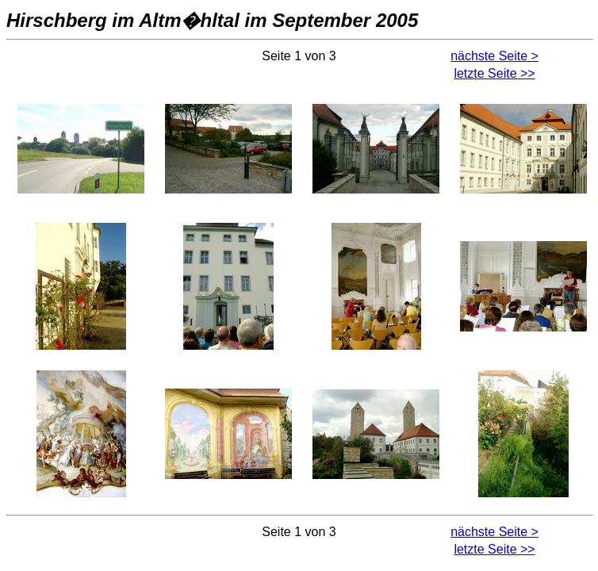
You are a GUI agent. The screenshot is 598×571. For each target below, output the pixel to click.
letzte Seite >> (494, 73)
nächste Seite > (494, 56)
